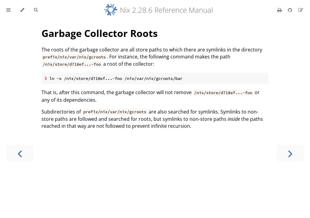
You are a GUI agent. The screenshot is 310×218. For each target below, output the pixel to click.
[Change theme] (22, 10)
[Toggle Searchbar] (35, 10)
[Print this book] (280, 10)
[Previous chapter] (19, 153)
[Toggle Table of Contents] (8, 10)
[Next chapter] (290, 153)
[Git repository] (290, 10)
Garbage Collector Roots (99, 33)
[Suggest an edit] (300, 10)
